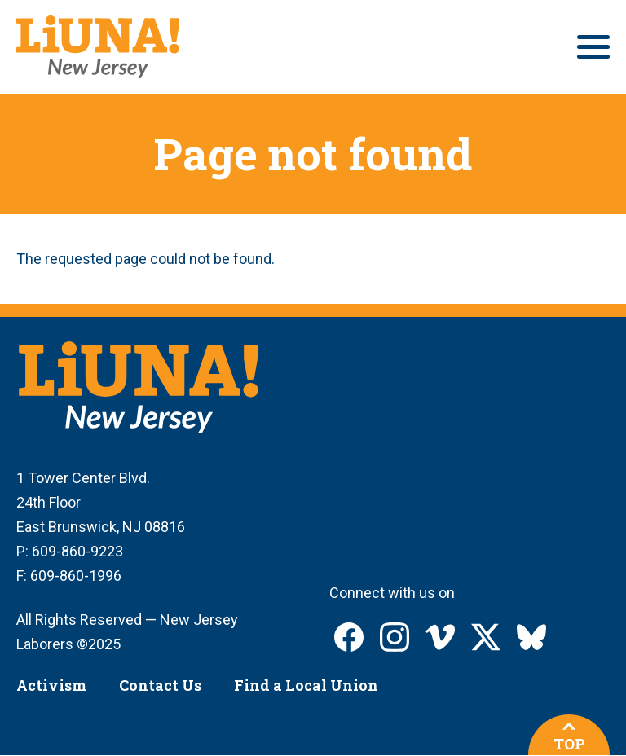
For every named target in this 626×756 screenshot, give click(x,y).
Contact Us (160, 685)
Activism (51, 685)
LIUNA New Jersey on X (485, 637)
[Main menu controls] (593, 47)
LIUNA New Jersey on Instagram (394, 637)
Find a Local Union (306, 685)
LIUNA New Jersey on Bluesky (531, 637)
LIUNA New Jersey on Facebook (348, 637)
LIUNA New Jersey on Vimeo (440, 637)
